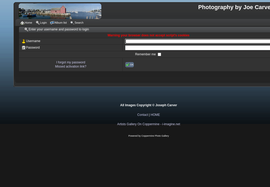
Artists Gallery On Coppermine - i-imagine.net (148, 124)
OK (130, 65)
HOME (155, 115)
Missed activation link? (70, 66)
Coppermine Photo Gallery (155, 136)
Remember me (146, 54)
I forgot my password (70, 62)
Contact (142, 115)
